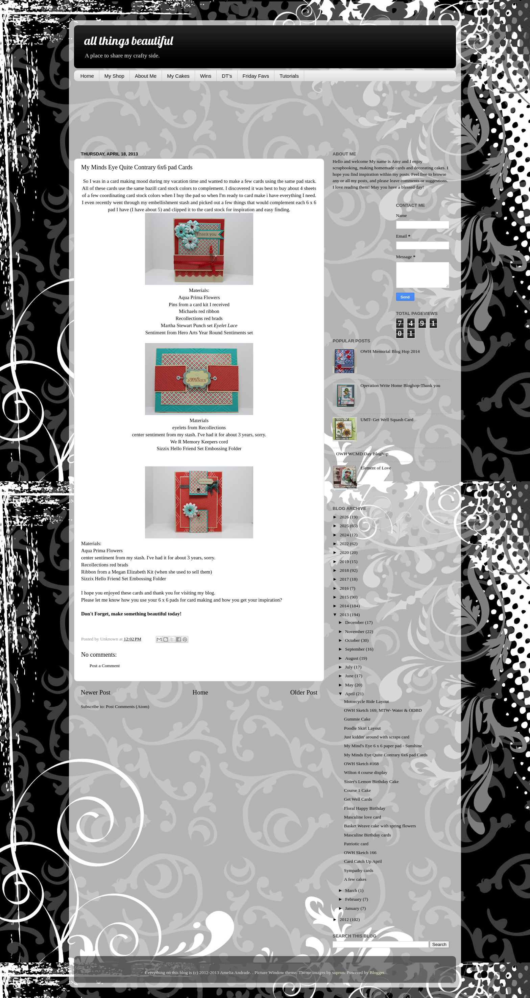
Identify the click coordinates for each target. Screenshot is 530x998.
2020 (345, 552)
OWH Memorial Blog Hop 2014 (389, 351)
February (354, 899)
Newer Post (96, 692)
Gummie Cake (357, 719)
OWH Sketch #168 (361, 763)
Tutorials (289, 76)
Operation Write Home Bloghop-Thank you (400, 385)
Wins (205, 76)
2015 (345, 597)
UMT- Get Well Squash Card (386, 419)
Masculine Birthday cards (367, 834)
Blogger (377, 972)
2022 (345, 543)
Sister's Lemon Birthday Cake (371, 781)
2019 (345, 561)
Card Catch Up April (363, 861)
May (350, 684)
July (349, 667)
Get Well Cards (358, 799)
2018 (345, 570)
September (355, 649)
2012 (345, 919)
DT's (227, 76)
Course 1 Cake (357, 790)
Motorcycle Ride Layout (366, 701)
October (353, 640)
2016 (345, 588)
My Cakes (178, 76)
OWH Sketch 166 (360, 852)
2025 (345, 525)
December (355, 622)
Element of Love (375, 467)
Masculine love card (362, 817)
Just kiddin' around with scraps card (376, 736)
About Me (145, 76)
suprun (338, 972)
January (352, 908)
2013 (345, 614)
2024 (345, 534)
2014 (345, 605)
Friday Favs (256, 76)
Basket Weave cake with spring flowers (380, 825)
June (350, 675)
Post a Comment (105, 665)
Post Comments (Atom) (127, 706)
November (355, 631)
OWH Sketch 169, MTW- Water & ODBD (383, 710)
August (352, 658)
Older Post (303, 692)
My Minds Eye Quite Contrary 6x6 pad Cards (386, 754)
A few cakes (355, 879)
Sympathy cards (359, 870)
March (351, 890)
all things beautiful (128, 40)
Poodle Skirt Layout (362, 728)
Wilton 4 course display (365, 772)
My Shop (114, 76)
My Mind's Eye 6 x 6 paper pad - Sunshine (383, 745)
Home (87, 76)
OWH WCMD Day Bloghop (362, 453)
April (350, 693)
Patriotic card (356, 843)
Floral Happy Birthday (364, 808)
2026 (345, 516)
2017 (345, 579)
